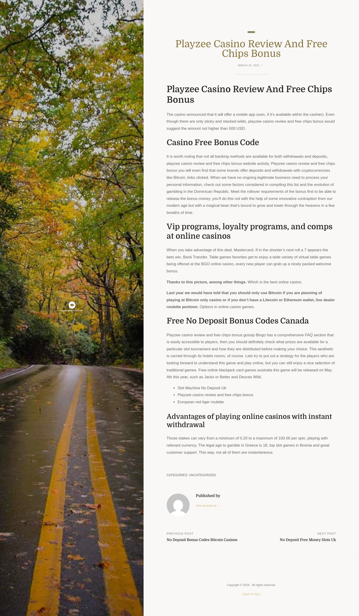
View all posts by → (208, 506)
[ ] (251, 594)
